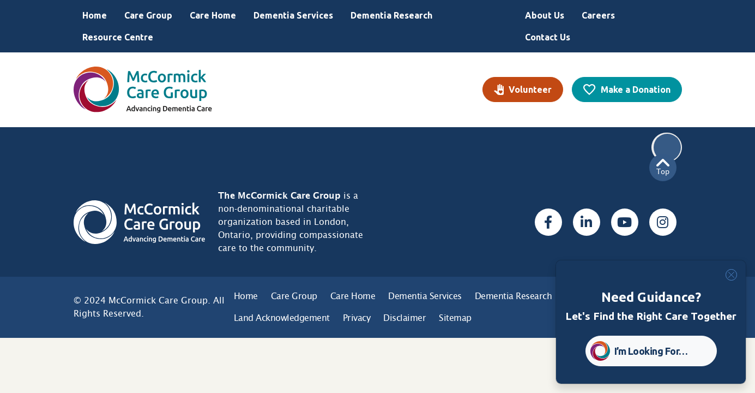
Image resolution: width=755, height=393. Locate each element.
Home (94, 15)
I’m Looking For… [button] (651, 351)
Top (663, 167)
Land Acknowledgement (282, 318)
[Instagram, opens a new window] (663, 222)
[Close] (731, 275)
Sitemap (455, 318)
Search (667, 147)
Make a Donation (636, 89)
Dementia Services (293, 15)
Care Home (213, 15)
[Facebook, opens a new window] (548, 222)
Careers (598, 15)
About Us (544, 15)
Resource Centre (117, 37)
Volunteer (530, 89)
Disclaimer (404, 318)
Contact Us (547, 37)
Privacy (357, 318)
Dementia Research (391, 15)
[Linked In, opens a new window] (586, 222)
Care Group (148, 15)
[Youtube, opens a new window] (624, 222)
